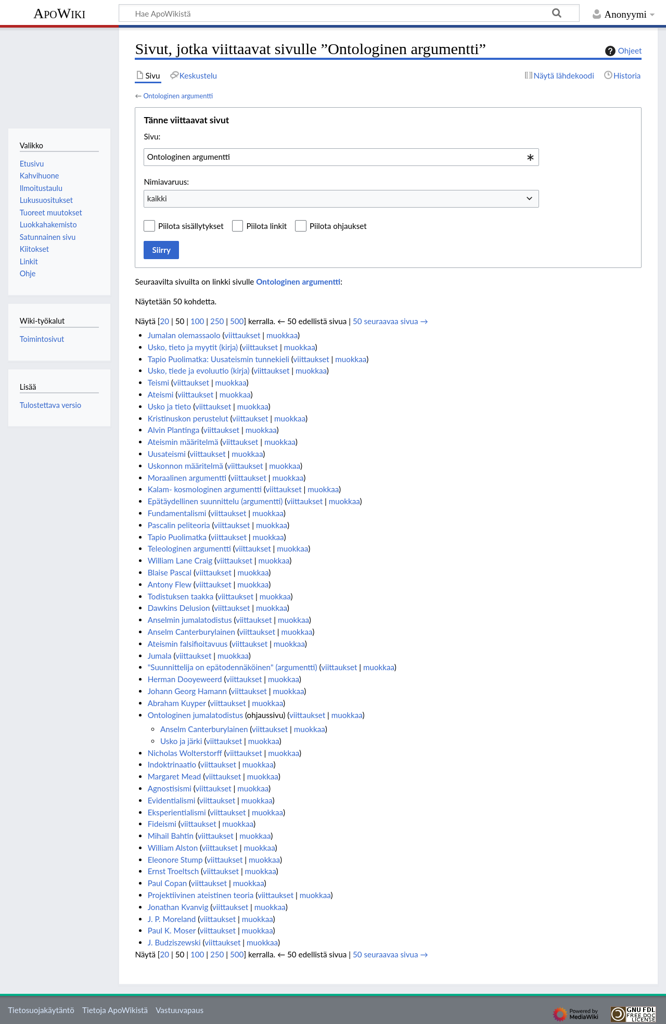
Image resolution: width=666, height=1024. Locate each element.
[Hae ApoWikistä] (349, 13)
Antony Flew (169, 584)
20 (164, 321)
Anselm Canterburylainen (191, 631)
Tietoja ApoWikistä (115, 1010)
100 (197, 321)
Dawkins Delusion (179, 607)
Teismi (159, 382)
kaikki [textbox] (157, 198)
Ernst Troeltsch (173, 871)
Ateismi (161, 394)
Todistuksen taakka (181, 596)
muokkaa (282, 335)
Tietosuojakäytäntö (41, 1010)
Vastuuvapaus (179, 1010)
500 (237, 321)
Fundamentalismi (177, 513)
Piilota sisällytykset (191, 226)
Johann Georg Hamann (187, 691)
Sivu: (152, 136)
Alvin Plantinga (174, 429)
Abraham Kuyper (177, 703)
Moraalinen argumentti (187, 477)
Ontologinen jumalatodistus (195, 715)
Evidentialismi (172, 800)
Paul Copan (167, 883)
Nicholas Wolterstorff (185, 753)
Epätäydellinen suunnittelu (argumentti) (215, 501)
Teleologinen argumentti (189, 548)
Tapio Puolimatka (177, 537)
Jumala (160, 655)
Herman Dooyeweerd (185, 679)
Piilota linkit (266, 226)
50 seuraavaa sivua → (390, 321)
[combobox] (341, 157)
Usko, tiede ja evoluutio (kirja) (199, 370)
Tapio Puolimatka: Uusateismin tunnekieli (218, 359)
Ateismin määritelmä (183, 441)
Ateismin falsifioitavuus (188, 643)
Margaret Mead (174, 776)
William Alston (173, 847)
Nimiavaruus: (166, 181)
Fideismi (162, 823)
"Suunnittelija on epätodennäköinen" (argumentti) (232, 667)
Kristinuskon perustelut (188, 418)
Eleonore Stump (175, 859)
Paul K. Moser (172, 930)
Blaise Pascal (169, 572)
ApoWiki (59, 13)
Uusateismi (167, 453)
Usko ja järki (181, 741)
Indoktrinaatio (172, 764)
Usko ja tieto (169, 406)
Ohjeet (622, 51)
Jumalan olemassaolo (184, 335)
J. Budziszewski (174, 942)
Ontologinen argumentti (178, 96)
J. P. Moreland (172, 919)
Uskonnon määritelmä (185, 465)
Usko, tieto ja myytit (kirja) (193, 347)
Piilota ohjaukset (338, 226)
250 (217, 321)
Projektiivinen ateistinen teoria (201, 895)
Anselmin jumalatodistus (190, 619)
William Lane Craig (180, 560)
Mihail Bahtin (171, 835)
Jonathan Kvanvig (178, 907)
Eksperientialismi (177, 812)
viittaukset (242, 335)
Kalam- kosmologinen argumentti (205, 489)
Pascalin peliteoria (179, 525)
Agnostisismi (169, 788)
